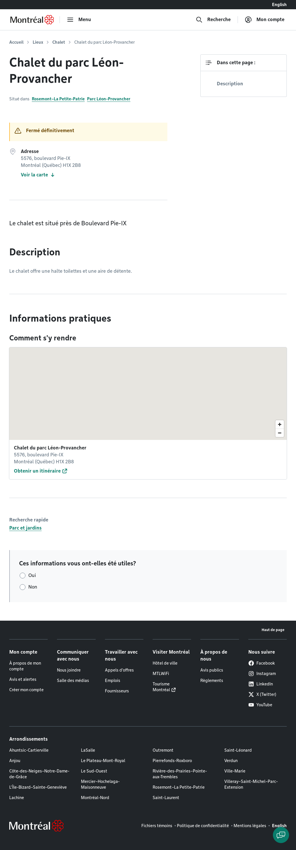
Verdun (231, 760)
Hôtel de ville (165, 663)
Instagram (262, 673)
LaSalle (88, 750)
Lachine (16, 797)
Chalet (58, 42)
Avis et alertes (22, 679)
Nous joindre (69, 670)
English (279, 4)
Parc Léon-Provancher (108, 99)
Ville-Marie (234, 771)
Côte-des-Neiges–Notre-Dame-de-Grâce (39, 774)
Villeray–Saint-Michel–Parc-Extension (251, 784)
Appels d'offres (119, 670)
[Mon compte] (265, 19)
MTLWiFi (161, 673)
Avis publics (211, 670)
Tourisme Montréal (161, 687)
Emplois (112, 680)
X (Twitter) (262, 694)
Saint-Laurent (166, 797)
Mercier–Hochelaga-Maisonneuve (100, 784)
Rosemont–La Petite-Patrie (58, 99)
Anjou (14, 760)
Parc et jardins (25, 528)
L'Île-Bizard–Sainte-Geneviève (38, 787)
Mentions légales (250, 825)
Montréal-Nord (95, 797)
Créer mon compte (26, 689)
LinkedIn (260, 684)
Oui (32, 575)
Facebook (261, 663)
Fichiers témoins (156, 825)
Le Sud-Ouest (94, 771)
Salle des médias (73, 680)
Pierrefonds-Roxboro (172, 760)
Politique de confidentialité (203, 825)
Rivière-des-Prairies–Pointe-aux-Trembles (180, 774)
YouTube (260, 705)
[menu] (78, 19)
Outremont (163, 750)
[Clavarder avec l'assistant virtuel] (281, 835)
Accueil (16, 42)
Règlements (211, 680)
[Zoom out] (279, 433)
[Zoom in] (279, 424)
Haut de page (273, 630)
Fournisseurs (117, 691)
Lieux (38, 42)
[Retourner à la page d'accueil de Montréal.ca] (32, 19)
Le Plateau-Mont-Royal (103, 760)
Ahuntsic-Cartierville (29, 750)
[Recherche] (213, 19)
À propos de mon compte (25, 666)
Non (32, 587)
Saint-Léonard (238, 750)
